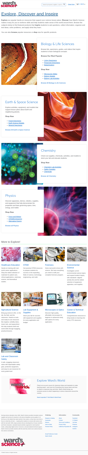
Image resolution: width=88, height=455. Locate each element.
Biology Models (49, 76)
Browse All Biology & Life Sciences (53, 83)
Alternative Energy (15, 221)
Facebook (74, 418)
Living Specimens (50, 60)
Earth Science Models (16, 123)
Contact (61, 420)
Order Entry (71, 4)
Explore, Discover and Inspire (29, 13)
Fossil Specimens (15, 121)
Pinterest (74, 424)
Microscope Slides (50, 74)
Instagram (74, 426)
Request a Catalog (50, 418)
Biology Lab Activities (51, 78)
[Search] (52, 4)
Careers (74, 428)
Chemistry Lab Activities (52, 167)
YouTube (74, 422)
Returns (47, 422)
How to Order (48, 424)
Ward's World (48, 436)
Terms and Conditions (64, 422)
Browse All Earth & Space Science (17, 130)
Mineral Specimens (15, 125)
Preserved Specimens (52, 63)
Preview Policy (49, 426)
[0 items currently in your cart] (81, 4)
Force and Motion (15, 217)
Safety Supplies (49, 169)
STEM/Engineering (15, 219)
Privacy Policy (62, 424)
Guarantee (48, 420)
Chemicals (48, 171)
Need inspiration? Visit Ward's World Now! (49, 397)
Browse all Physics (12, 226)
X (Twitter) (75, 420)
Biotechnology (49, 65)
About (60, 418)
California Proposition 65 (65, 426)
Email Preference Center (51, 434)
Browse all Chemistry (48, 176)
